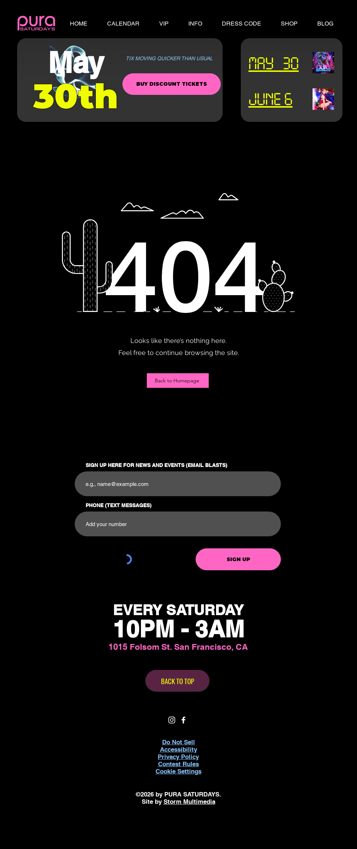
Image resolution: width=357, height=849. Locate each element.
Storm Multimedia (189, 801)
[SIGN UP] (238, 559)
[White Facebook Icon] (183, 720)
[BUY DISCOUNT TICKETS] (171, 84)
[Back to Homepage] (178, 380)
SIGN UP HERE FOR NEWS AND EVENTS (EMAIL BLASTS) (156, 465)
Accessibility (178, 749)
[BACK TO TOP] (177, 681)
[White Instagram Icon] (171, 720)
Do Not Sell (178, 742)
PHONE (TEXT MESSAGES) (119, 505)
